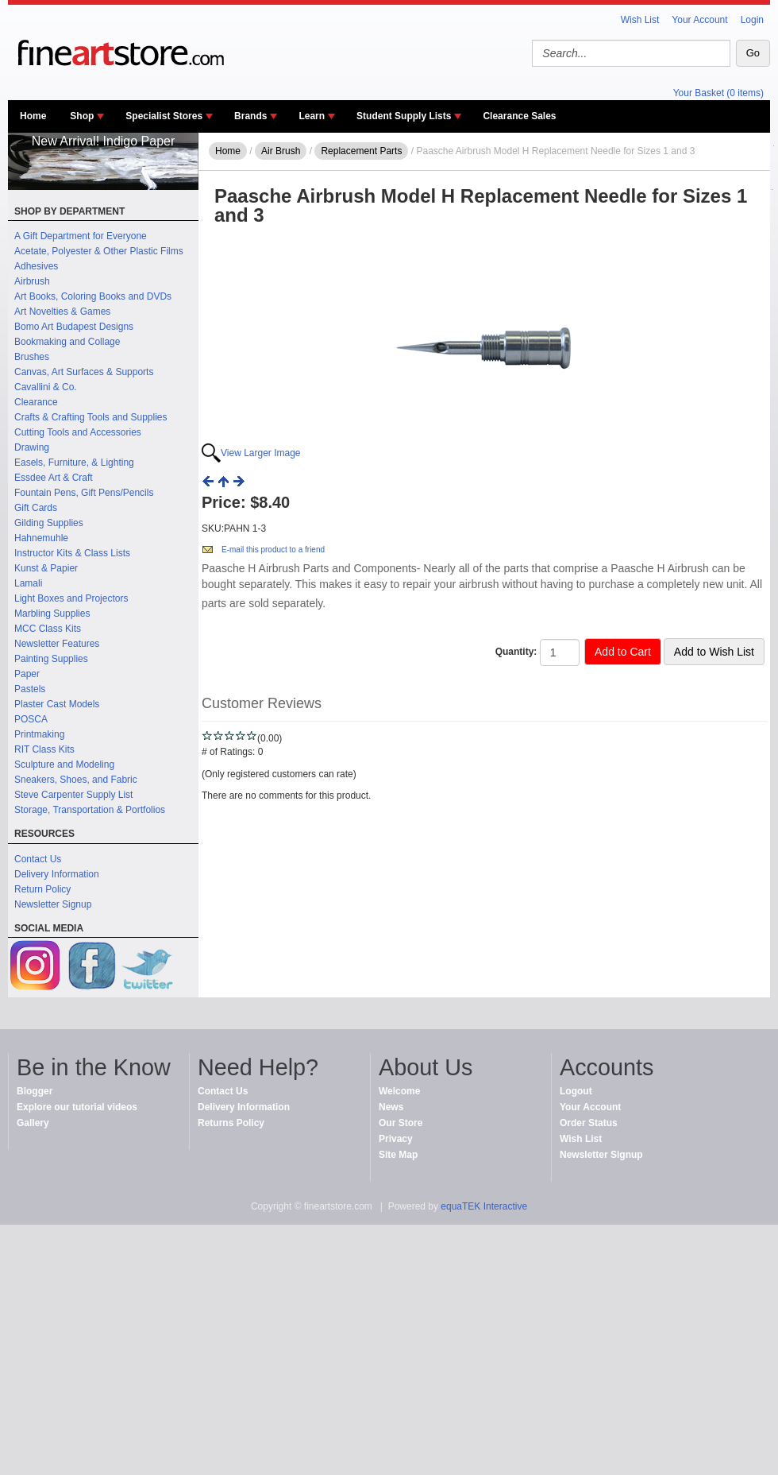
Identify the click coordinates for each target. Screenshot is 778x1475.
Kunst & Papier (46, 568)
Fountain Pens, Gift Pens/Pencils (83, 492)
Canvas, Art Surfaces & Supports (83, 371)
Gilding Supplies (48, 522)
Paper (27, 673)
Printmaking (39, 734)
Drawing (31, 447)
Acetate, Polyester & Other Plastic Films (98, 251)
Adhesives (36, 266)
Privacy (396, 1138)
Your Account (699, 19)
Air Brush (280, 151)
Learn (311, 116)
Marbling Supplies (52, 613)
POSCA (31, 719)
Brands (250, 116)
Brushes (31, 356)
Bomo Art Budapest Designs (73, 326)
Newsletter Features (56, 643)
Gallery (33, 1123)
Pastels (29, 689)
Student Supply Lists (403, 116)
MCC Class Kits (47, 628)
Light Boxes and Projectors (71, 598)
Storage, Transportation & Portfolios (89, 809)
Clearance (36, 402)
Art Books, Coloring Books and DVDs (92, 296)
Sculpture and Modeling (64, 764)
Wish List (640, 19)
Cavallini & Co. (45, 387)
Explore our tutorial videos (77, 1107)
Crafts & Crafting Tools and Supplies (91, 417)
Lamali (28, 583)
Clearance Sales (519, 116)
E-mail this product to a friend (273, 549)
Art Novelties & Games (62, 311)
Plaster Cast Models (56, 704)
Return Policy (42, 889)
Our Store (400, 1123)
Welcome (399, 1091)
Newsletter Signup (52, 904)
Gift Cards (35, 507)
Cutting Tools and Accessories (77, 432)
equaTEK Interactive (484, 1206)
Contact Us (37, 859)
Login (752, 19)
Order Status (589, 1123)
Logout (576, 1091)
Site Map (398, 1154)
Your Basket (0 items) (718, 93)
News (391, 1107)
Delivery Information (56, 874)
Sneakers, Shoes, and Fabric (75, 779)
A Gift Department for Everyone (80, 236)
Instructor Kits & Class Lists (72, 553)
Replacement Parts (361, 151)
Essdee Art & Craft (53, 477)
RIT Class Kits (44, 749)
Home (33, 116)
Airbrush (32, 281)
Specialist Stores (163, 116)
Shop (82, 116)
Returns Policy (231, 1123)
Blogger (34, 1091)
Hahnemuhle (41, 538)
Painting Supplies (51, 658)
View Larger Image (261, 453)
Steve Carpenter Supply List (73, 794)
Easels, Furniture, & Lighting (74, 462)
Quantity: (516, 651)
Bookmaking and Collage (67, 341)
